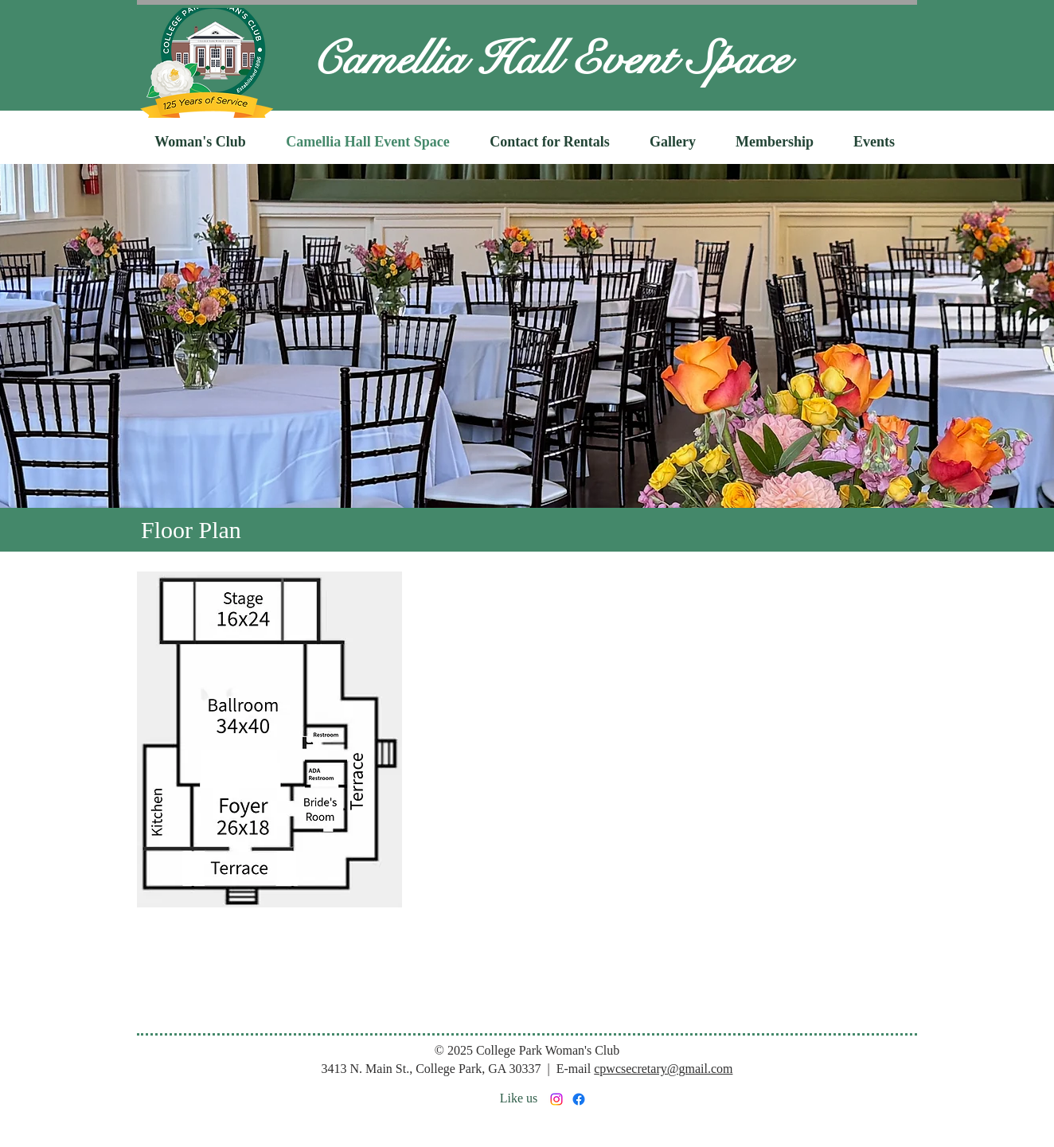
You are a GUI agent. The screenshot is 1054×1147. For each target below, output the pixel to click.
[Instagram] (556, 1099)
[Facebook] (579, 1099)
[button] (200, 142)
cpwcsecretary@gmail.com (663, 1068)
